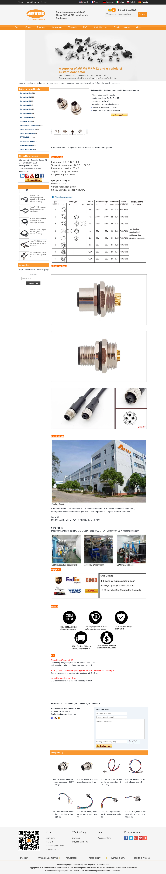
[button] (93, 78)
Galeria (18, 32)
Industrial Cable (27, 121)
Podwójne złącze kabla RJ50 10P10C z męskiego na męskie (38, 221)
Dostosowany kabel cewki (31, 125)
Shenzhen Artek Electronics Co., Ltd (32, 2)
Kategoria (28, 83)
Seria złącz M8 (27, 97)
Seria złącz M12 (40, 83)
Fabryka (49, 842)
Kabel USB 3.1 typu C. (29, 129)
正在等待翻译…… (27, 137)
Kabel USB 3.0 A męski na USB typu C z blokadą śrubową (38, 232)
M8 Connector (81, 704)
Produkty (41, 27)
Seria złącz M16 (27, 109)
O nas (28, 27)
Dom (17, 27)
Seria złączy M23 (27, 113)
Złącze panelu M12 (56, 83)
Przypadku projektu (80, 842)
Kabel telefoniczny (28, 149)
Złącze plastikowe (28, 145)
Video (138, 27)
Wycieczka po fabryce (48, 858)
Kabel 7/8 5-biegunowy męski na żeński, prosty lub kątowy (38, 244)
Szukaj (142, 14)
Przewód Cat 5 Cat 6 (28, 141)
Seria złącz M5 (26, 101)
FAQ (85, 27)
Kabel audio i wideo (28, 133)
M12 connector (67, 704)
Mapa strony (94, 858)
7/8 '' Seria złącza (27, 117)
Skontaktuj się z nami (55, 846)
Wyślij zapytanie (104, 838)
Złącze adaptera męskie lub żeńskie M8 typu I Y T (38, 255)
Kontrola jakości (52, 850)
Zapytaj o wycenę (122, 27)
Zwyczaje (76, 838)
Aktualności (57, 27)
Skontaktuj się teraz (33, 180)
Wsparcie (72, 27)
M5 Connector (94, 704)
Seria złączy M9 (26, 105)
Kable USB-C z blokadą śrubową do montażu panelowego (38, 210)
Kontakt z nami (100, 27)
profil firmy (50, 838)
